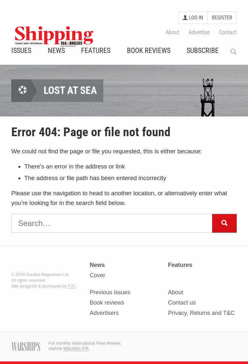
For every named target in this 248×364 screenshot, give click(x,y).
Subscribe (203, 51)
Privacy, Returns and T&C (201, 313)
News (56, 51)
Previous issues (110, 292)
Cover (97, 275)
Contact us (182, 303)
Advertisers (104, 313)
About (172, 32)
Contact (228, 32)
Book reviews (107, 303)
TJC (72, 286)
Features (95, 51)
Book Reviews (148, 51)
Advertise (199, 32)
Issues (21, 51)
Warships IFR (75, 348)
